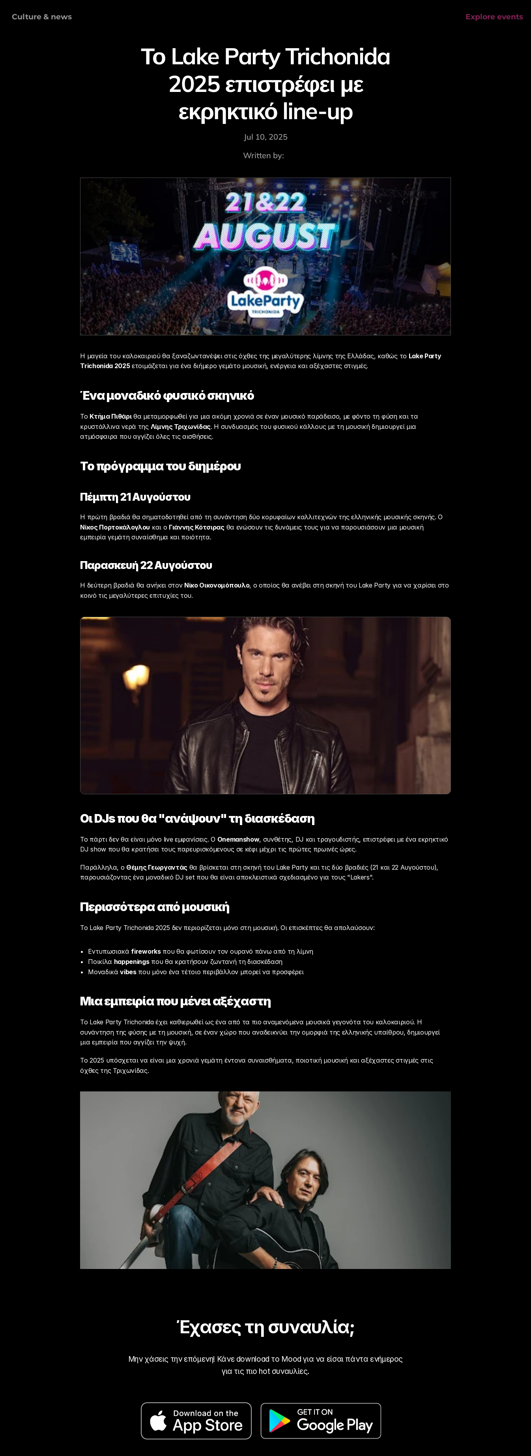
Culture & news (42, 16)
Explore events (494, 16)
